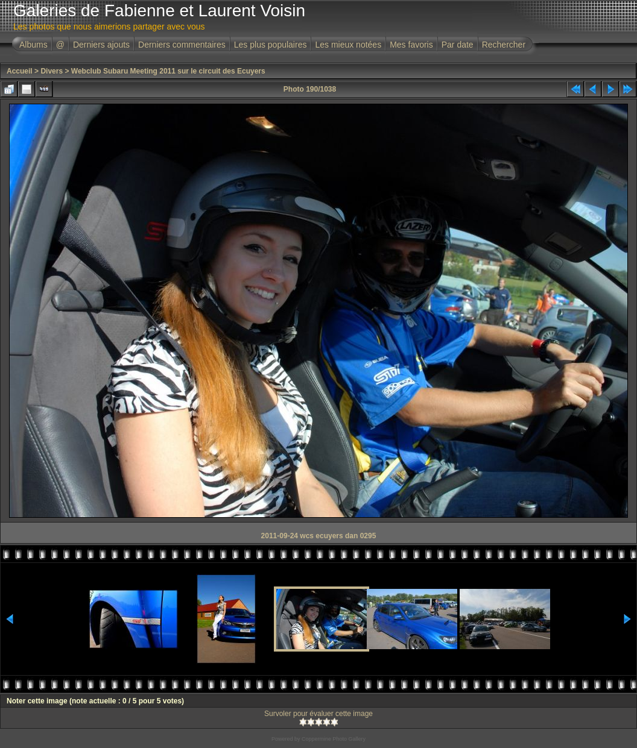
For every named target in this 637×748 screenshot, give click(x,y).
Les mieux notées (348, 44)
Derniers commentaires (182, 44)
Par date (458, 44)
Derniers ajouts (101, 44)
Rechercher (503, 44)
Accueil (20, 71)
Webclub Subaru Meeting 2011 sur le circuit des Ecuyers (168, 71)
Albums (33, 44)
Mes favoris (411, 44)
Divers (51, 71)
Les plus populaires (270, 44)
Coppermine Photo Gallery (334, 739)
